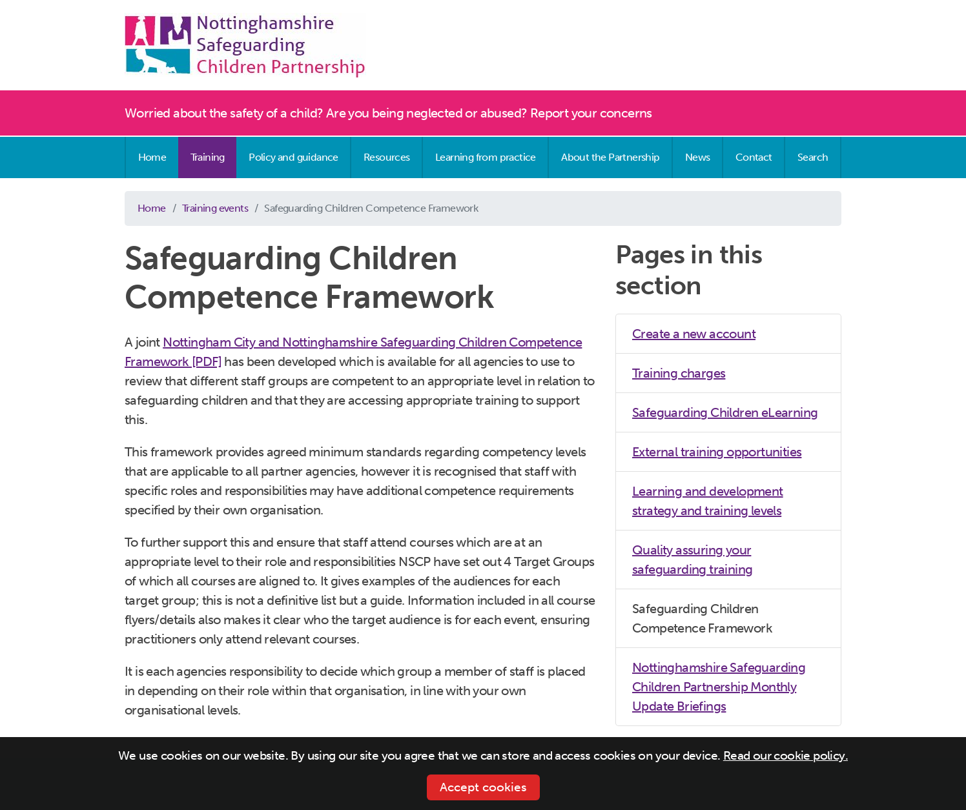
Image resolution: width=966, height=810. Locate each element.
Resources (387, 157)
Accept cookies (483, 787)
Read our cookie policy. (785, 755)
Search (812, 157)
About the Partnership (610, 157)
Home (152, 157)
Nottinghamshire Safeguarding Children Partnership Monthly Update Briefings (718, 687)
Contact (753, 157)
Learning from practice (485, 157)
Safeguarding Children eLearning (724, 412)
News (697, 157)
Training (207, 157)
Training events (215, 208)
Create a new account (693, 333)
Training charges (678, 373)
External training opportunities (716, 452)
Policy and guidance (293, 157)
